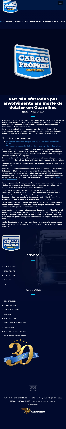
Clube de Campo (10, 305)
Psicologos (9, 327)
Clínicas (7, 314)
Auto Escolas (10, 318)
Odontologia (10, 301)
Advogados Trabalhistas (15, 336)
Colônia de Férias (11, 310)
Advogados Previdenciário (15, 331)
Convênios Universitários (15, 323)
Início (2, 21)
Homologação (10, 267)
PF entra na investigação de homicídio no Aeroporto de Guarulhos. (33, 146)
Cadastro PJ (9, 271)
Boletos (7, 280)
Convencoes (9, 275)
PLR (5, 284)
